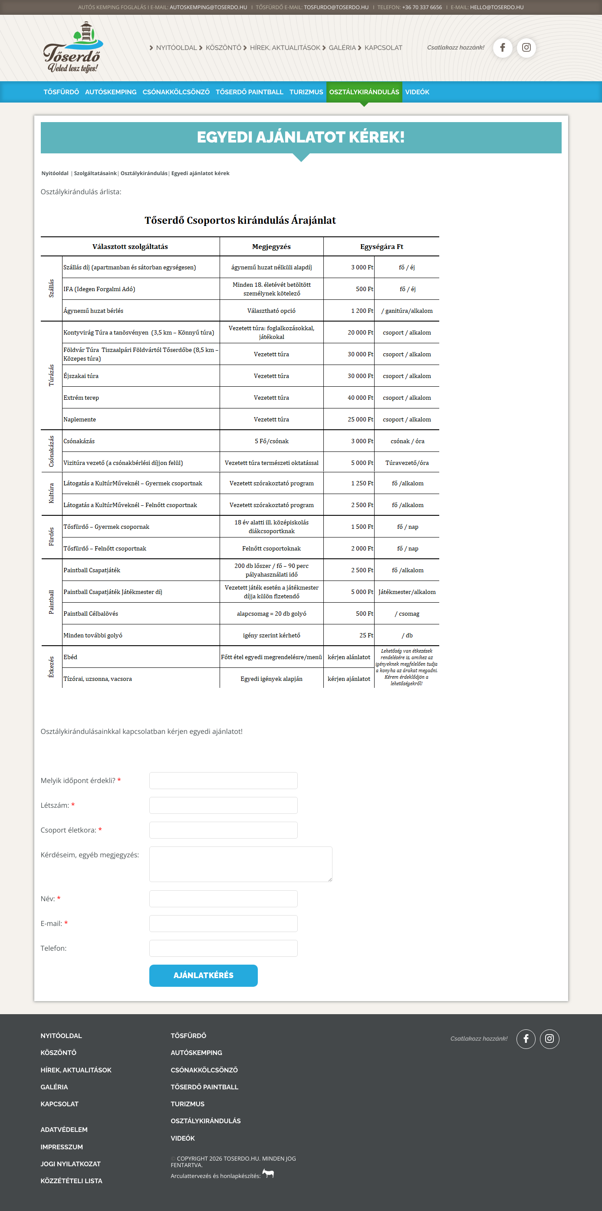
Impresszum (62, 1147)
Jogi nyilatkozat (71, 1164)
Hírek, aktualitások (285, 48)
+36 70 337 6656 (422, 7)
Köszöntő (223, 48)
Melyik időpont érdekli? (81, 780)
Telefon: (54, 948)
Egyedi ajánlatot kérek (200, 173)
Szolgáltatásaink (95, 173)
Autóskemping (110, 92)
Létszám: (58, 805)
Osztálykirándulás (364, 92)
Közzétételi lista (71, 1181)
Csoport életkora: (71, 830)
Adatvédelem (64, 1130)
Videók (417, 92)
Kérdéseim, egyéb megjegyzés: (90, 855)
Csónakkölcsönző (176, 92)
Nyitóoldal (176, 48)
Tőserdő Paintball (249, 92)
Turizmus (306, 92)
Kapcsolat (383, 48)
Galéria (342, 48)
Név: (51, 898)
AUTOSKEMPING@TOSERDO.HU (208, 7)
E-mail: (54, 923)
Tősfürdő (61, 92)
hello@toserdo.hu (497, 7)
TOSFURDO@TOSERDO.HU (336, 7)
